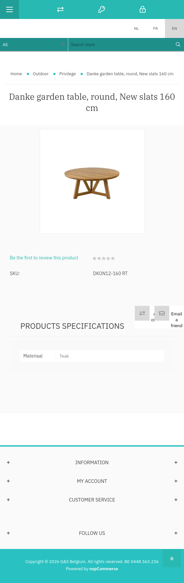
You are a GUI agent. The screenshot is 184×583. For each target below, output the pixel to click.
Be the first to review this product (44, 258)
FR (155, 28)
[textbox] (119, 44)
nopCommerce (103, 569)
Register (101, 9)
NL (136, 28)
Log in (142, 9)
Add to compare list (160, 319)
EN (174, 28)
